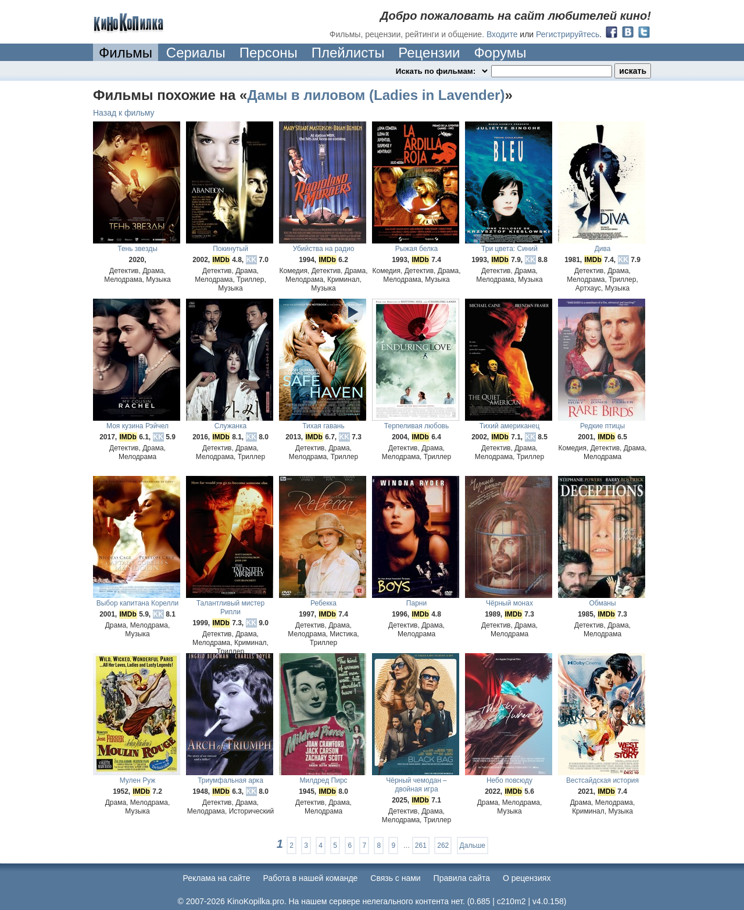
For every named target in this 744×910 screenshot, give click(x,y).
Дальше (472, 845)
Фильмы (125, 52)
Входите (502, 34)
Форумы (500, 52)
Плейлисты (348, 52)
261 (421, 845)
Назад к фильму (124, 112)
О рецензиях (527, 878)
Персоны (268, 52)
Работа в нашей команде (310, 878)
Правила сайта (462, 878)
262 (443, 845)
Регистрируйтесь (567, 34)
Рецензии (429, 52)
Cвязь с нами (395, 878)
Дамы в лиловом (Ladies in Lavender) (376, 95)
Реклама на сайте (217, 878)
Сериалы (196, 52)
